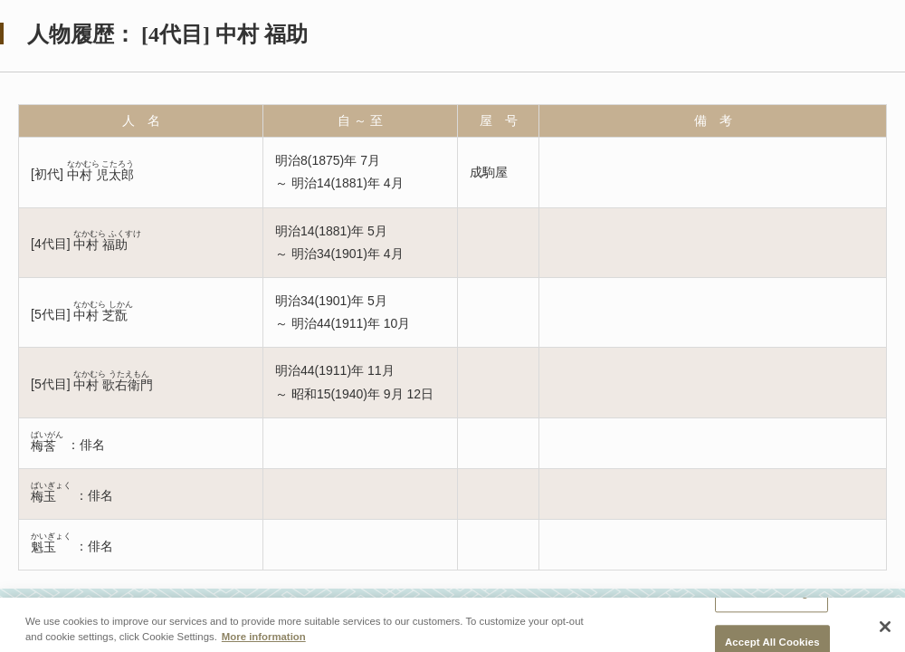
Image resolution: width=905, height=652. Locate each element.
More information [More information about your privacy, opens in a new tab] (264, 642)
